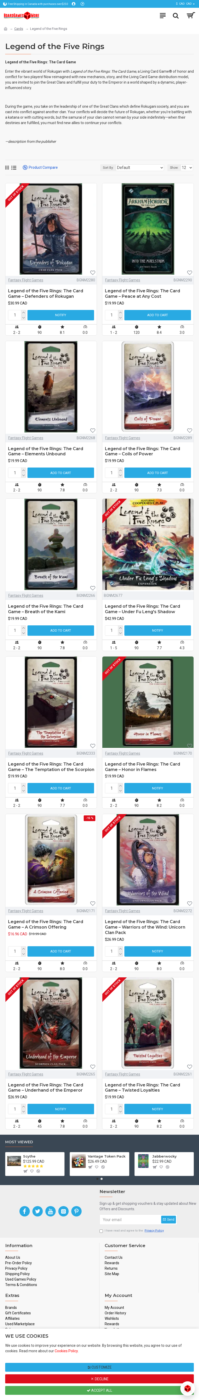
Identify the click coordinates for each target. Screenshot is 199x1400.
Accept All (99, 1390)
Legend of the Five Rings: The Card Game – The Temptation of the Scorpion (51, 767)
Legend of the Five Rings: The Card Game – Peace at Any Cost (142, 293)
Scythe (29, 1156)
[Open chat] (187, 1388)
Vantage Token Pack (106, 1156)
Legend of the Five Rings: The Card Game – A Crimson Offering (45, 924)
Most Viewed (19, 1142)
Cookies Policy (66, 1351)
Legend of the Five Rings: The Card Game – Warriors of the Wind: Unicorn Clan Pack (145, 927)
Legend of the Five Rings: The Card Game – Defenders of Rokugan (45, 293)
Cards (18, 29)
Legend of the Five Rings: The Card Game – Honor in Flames (142, 767)
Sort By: (108, 168)
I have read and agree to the (132, 1231)
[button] (97, 1179)
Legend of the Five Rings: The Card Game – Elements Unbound (45, 451)
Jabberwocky (164, 1156)
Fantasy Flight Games (25, 280)
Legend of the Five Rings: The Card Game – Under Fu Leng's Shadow (142, 609)
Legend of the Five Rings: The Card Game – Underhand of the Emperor (45, 1088)
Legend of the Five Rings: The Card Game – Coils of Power (142, 451)
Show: (174, 168)
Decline (99, 1379)
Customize (100, 1367)
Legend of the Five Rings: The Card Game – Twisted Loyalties (142, 1088)
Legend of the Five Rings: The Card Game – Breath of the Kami (45, 609)
